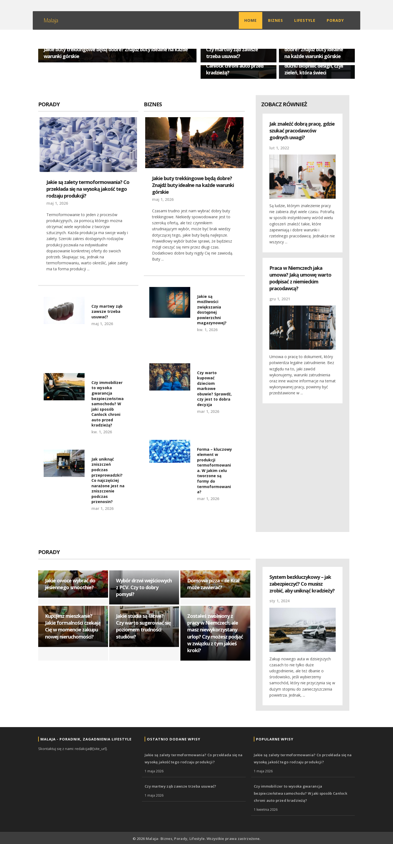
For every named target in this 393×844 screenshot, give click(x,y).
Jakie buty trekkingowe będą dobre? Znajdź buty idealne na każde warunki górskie (316, 49)
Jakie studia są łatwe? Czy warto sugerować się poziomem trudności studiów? (143, 626)
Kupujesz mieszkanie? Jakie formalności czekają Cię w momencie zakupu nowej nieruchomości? (72, 626)
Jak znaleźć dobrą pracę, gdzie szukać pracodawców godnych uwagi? (302, 130)
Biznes (275, 20)
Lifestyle (304, 20)
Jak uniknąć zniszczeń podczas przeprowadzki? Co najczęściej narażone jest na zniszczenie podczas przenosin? (107, 480)
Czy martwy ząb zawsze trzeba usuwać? (232, 52)
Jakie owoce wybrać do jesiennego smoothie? (70, 584)
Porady (335, 20)
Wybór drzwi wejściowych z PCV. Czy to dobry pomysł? (144, 587)
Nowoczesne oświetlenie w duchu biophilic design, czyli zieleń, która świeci (314, 65)
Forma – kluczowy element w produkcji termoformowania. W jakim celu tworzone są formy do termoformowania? (214, 471)
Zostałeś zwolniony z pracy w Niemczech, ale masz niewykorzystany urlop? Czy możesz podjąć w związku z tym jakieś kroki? (215, 633)
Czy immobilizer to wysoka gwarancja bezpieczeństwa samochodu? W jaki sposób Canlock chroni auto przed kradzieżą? (107, 404)
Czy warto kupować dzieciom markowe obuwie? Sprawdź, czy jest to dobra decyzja (214, 388)
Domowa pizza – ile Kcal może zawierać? (213, 584)
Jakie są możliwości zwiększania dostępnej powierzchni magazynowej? (212, 310)
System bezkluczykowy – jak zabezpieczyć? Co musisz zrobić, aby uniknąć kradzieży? (302, 584)
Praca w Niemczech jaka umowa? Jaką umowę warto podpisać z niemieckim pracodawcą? (300, 278)
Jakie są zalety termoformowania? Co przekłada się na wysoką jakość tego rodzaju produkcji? (87, 189)
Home (250, 20)
